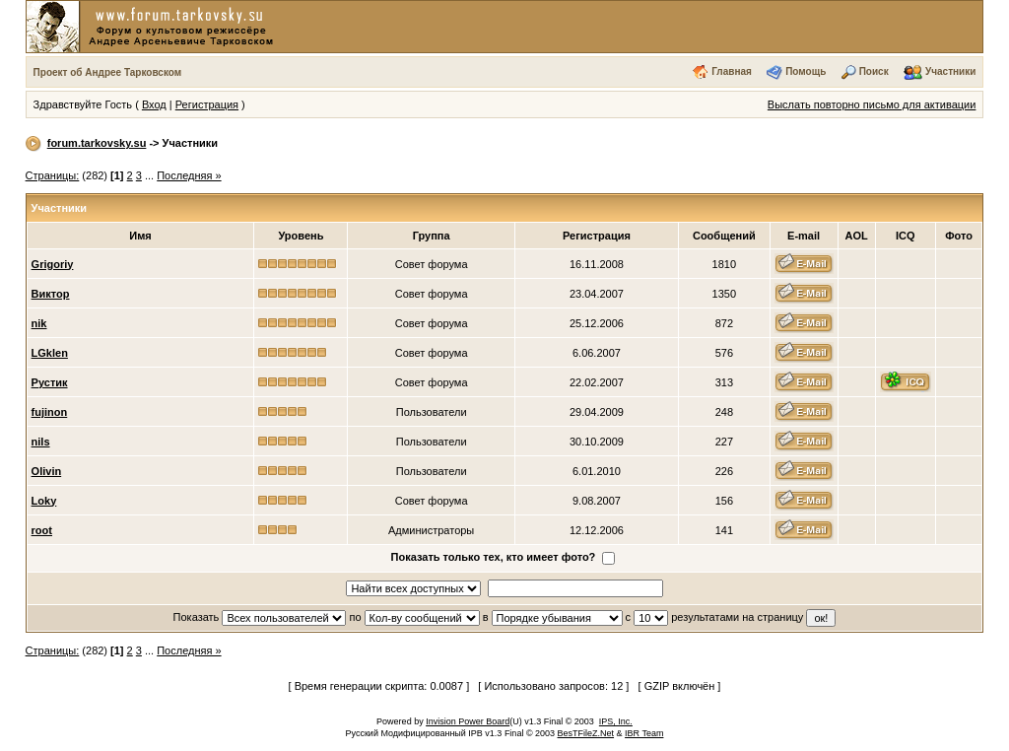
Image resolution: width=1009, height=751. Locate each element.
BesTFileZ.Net (586, 733)
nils (41, 441)
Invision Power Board (467, 721)
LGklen (50, 353)
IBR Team (644, 733)
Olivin (47, 471)
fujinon (50, 412)
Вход (154, 104)
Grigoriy (53, 264)
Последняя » (189, 175)
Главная (731, 71)
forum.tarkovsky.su (97, 143)
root (42, 530)
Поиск (874, 71)
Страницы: (53, 175)
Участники (950, 71)
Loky (44, 501)
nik (39, 323)
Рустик (50, 382)
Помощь (805, 71)
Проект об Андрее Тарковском (108, 72)
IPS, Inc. (616, 721)
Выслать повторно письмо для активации (872, 104)
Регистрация (206, 104)
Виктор (51, 294)
